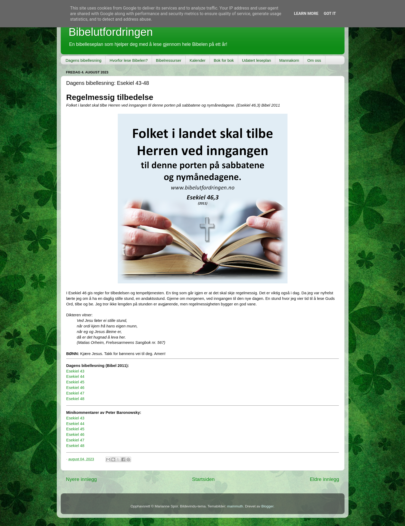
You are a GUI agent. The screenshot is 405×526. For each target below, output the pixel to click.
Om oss (314, 60)
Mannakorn (289, 60)
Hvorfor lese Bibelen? (128, 60)
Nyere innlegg (81, 479)
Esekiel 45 (75, 382)
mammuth (235, 506)
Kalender (198, 60)
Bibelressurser (168, 60)
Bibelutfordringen (111, 32)
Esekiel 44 (75, 376)
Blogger (267, 506)
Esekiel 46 (75, 387)
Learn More (306, 13)
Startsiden (203, 479)
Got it (330, 13)
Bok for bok (224, 60)
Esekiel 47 (75, 393)
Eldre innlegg (324, 479)
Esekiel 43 (75, 371)
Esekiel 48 (75, 399)
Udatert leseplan (256, 60)
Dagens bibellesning (83, 60)
